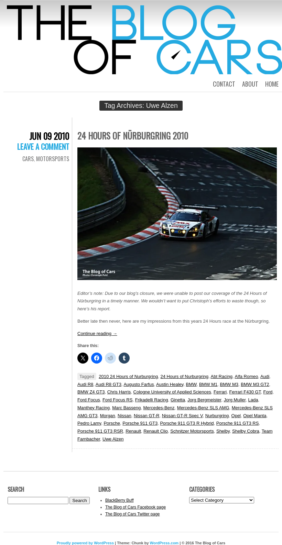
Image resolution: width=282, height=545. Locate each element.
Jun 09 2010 (49, 136)
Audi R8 (85, 384)
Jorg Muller (235, 399)
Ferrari (220, 391)
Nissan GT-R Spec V (182, 415)
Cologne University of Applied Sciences (172, 391)
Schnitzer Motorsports (192, 431)
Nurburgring (217, 415)
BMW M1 (208, 384)
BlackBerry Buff (119, 500)
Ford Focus (88, 399)
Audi (264, 376)
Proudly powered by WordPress (85, 543)
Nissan (124, 415)
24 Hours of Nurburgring (184, 376)
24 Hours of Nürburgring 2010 (132, 135)
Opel (236, 415)
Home (272, 83)
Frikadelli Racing (151, 399)
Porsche (112, 423)
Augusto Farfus (138, 384)
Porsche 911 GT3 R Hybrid (187, 423)
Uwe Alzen (112, 439)
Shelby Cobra (245, 431)
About (250, 83)
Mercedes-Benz (159, 407)
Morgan (107, 415)
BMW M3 (229, 384)
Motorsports (52, 159)
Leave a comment (43, 146)
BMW (191, 384)
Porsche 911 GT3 (140, 423)
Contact (224, 83)
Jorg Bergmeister (204, 399)
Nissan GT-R (146, 415)
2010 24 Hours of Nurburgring (128, 376)
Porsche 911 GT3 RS (237, 423)
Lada (253, 399)
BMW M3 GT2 (255, 384)
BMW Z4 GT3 (91, 391)
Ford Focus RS (117, 399)
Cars (28, 159)
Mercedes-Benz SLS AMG (203, 407)
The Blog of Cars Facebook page (135, 507)
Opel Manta (254, 415)
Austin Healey (169, 384)
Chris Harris (119, 391)
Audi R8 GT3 (108, 384)
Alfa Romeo (246, 376)
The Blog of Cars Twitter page (132, 514)
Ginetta (178, 399)
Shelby (223, 431)
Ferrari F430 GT (245, 391)
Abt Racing (222, 376)
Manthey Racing (93, 407)
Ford (267, 391)
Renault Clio (155, 431)
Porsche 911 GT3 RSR (100, 431)
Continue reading (97, 333)
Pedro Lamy (89, 423)
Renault (133, 431)
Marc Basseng (126, 407)
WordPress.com (164, 543)
